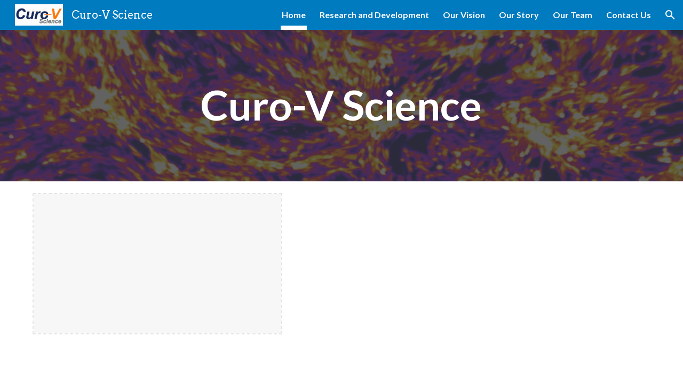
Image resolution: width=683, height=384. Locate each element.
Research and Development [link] (374, 15)
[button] (670, 15)
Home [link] (294, 15)
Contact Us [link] (628, 15)
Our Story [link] (519, 15)
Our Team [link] (572, 15)
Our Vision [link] (464, 15)
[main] (341, 105)
